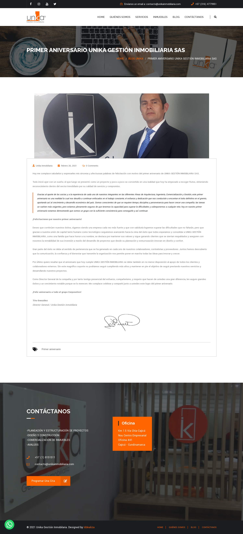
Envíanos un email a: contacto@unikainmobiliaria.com (150, 4)
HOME (101, 17)
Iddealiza (89, 527)
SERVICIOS (141, 17)
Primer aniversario (51, 349)
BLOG (176, 17)
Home (120, 59)
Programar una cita (50, 481)
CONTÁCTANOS (194, 17)
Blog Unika (135, 59)
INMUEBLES (160, 17)
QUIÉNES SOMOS (120, 17)
